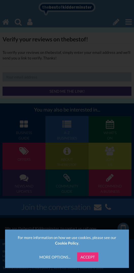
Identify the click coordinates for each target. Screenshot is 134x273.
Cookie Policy (66, 243)
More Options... (55, 257)
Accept (87, 257)
